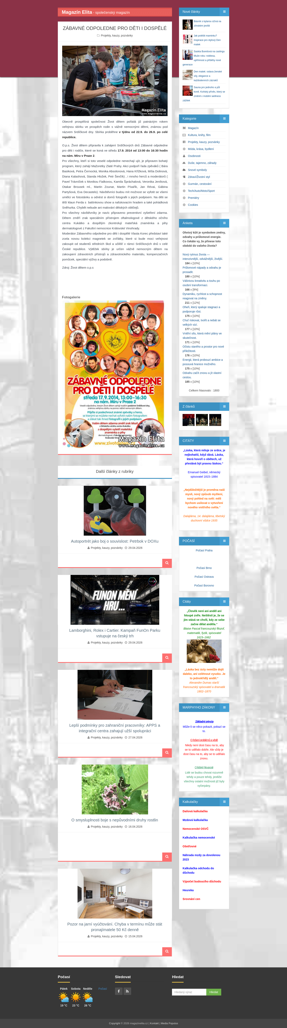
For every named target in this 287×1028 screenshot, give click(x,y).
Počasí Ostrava (204, 576)
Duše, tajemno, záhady (202, 163)
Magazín (193, 128)
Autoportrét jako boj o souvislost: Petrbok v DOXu (114, 541)
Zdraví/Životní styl (199, 176)
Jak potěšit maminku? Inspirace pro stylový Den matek (207, 40)
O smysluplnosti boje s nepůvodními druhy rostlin (114, 820)
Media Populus (169, 1023)
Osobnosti (194, 156)
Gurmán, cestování (199, 183)
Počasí (102, 988)
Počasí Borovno (204, 585)
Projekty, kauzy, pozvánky (117, 35)
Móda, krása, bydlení (201, 149)
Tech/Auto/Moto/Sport (201, 190)
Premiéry (193, 197)
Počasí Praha (204, 550)
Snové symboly (197, 169)
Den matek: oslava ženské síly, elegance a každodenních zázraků (208, 76)
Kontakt (154, 1023)
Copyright (114, 1023)
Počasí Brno (204, 568)
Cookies (193, 204)
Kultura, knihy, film (199, 135)
